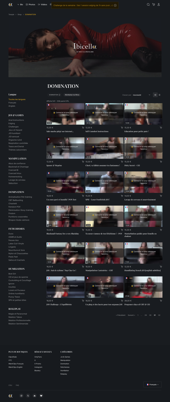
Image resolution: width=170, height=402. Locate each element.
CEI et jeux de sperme (18, 277)
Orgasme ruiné (15, 140)
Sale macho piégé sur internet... (60, 131)
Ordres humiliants (16, 293)
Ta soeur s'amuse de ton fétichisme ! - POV (103, 233)
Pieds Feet (13, 257)
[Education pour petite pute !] (143, 114)
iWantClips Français (15, 364)
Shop (20, 14)
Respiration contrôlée (18, 143)
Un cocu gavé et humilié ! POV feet (61, 199)
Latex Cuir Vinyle (16, 243)
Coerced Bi (13, 170)
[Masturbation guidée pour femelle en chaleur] (143, 216)
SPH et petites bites (17, 300)
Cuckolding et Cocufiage (19, 280)
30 (150, 315)
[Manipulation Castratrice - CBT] (104, 253)
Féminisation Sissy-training (20, 210)
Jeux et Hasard (15, 130)
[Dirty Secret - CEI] (143, 148)
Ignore (11, 283)
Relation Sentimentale (18, 323)
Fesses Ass (13, 240)
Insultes (12, 287)
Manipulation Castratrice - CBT (99, 270)
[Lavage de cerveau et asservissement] (143, 182)
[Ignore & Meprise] (66, 148)
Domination (64, 364)
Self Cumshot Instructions (96, 131)
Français (12, 102)
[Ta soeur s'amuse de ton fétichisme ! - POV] (104, 216)
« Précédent (120, 315)
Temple (11, 14)
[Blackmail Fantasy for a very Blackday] (66, 216)
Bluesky (37, 370)
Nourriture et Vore (16, 250)
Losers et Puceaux (16, 290)
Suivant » (131, 315)
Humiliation (64, 370)
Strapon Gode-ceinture (18, 220)
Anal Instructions (16, 120)
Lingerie (12, 247)
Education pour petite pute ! (136, 131)
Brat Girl (12, 274)
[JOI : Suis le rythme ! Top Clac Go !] (66, 253)
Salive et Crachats (16, 260)
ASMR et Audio (15, 237)
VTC (10, 360)
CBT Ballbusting (15, 200)
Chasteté (12, 203)
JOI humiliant (14, 133)
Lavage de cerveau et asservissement (140, 199)
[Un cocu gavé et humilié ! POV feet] (66, 182)
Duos (10, 233)
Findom (11, 213)
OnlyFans (38, 357)
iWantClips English (15, 367)
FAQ (17, 385)
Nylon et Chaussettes (18, 253)
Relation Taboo (15, 317)
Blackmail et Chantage (18, 167)
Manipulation (65, 360)
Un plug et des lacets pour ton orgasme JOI (103, 304)
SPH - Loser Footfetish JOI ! (97, 199)
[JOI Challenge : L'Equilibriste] (66, 287)
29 (146, 315)
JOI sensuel (13, 136)
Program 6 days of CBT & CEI (137, 304)
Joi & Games (65, 357)
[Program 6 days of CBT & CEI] (143, 287)
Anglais (11, 106)
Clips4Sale (12, 357)
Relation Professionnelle (19, 320)
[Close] (115, 5)
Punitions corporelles (18, 216)
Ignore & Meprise (54, 165)
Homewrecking (15, 176)
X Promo (37, 364)
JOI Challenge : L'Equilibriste (59, 304)
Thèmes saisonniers (17, 150)
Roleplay (63, 374)
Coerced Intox (14, 173)
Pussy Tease (14, 297)
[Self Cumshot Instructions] (104, 114)
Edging (11, 123)
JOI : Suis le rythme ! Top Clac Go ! (61, 270)
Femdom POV (14, 207)
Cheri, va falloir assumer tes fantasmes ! (102, 165)
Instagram (38, 367)
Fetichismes (64, 367)
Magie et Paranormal (17, 314)
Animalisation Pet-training (20, 197)
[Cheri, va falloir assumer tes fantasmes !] (104, 148)
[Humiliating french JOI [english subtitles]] (143, 253)
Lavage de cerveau (16, 180)
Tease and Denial (16, 146)
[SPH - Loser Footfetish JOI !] (104, 182)
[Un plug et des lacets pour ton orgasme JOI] (104, 287)
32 (159, 315)
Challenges (13, 126)
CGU (10, 385)
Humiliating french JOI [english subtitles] (142, 270)
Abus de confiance (16, 163)
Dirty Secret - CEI (132, 165)
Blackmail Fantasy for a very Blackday (63, 233)
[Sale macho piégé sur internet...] (66, 114)
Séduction (13, 183)
